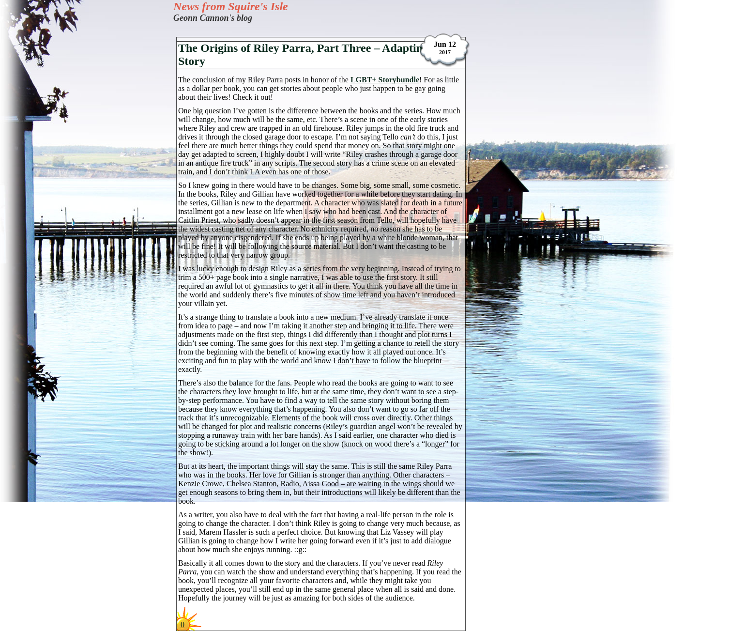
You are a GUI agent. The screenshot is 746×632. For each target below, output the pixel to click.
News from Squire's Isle (230, 6)
